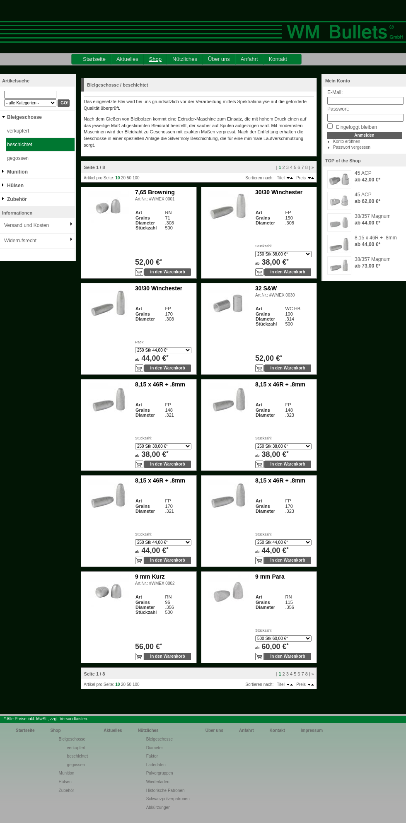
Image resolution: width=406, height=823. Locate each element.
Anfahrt (249, 59)
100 (136, 178)
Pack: (140, 342)
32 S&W (266, 288)
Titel (281, 178)
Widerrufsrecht (20, 241)
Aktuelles (127, 59)
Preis (301, 178)
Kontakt (278, 59)
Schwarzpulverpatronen (168, 798)
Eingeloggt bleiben (352, 126)
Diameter (154, 748)
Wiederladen (157, 782)
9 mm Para (270, 576)
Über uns (219, 59)
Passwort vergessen (351, 147)
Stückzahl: (264, 246)
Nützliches (184, 59)
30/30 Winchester (278, 192)
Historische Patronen (165, 790)
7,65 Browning (155, 192)
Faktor (152, 756)
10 (117, 178)
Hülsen (15, 185)
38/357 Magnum (373, 216)
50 (129, 178)
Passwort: (338, 109)
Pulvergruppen (159, 773)
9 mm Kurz (150, 576)
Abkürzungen (158, 807)
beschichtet (19, 144)
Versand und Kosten (26, 225)
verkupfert (18, 131)
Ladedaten (156, 765)
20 (123, 178)
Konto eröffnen (346, 141)
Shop (155, 59)
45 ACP (363, 173)
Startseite (94, 59)
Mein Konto (337, 80)
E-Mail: (335, 92)
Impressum (312, 730)
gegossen (18, 158)
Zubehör (17, 199)
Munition (17, 172)
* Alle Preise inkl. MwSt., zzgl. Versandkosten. (46, 719)
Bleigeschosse (24, 117)
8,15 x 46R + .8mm (376, 238)
